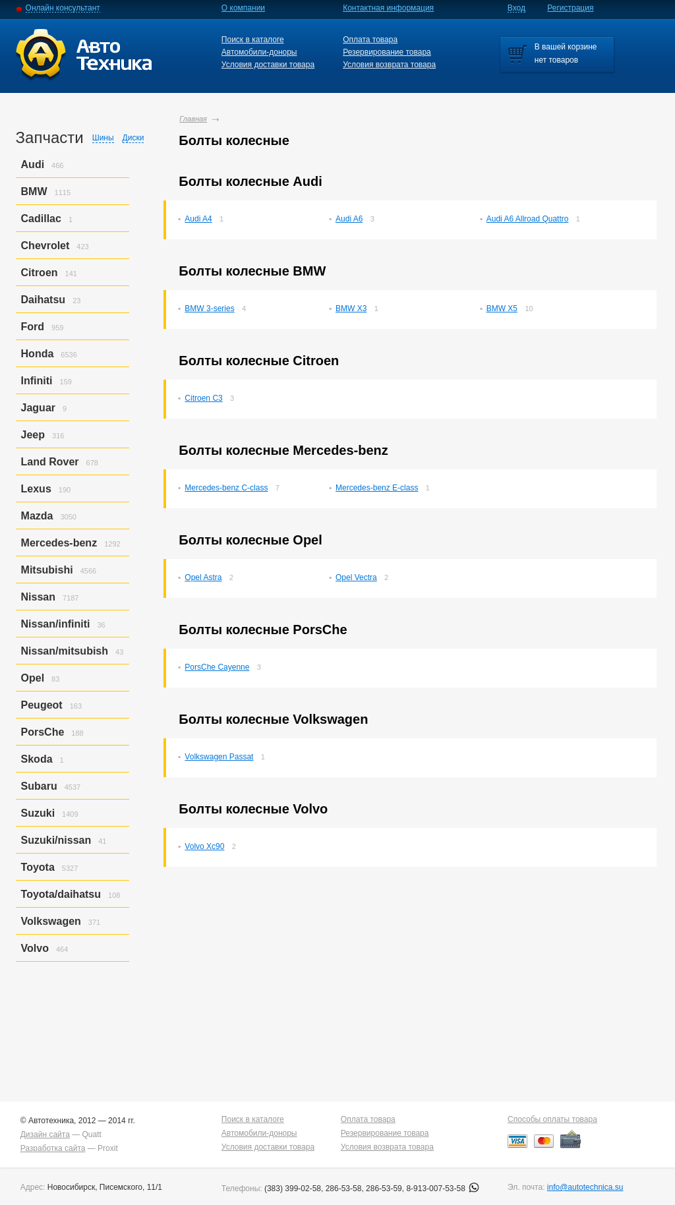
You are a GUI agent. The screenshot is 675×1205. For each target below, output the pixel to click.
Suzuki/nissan (56, 840)
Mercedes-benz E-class (377, 487)
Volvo (35, 948)
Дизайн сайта (45, 1134)
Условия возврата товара (389, 64)
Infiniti (37, 380)
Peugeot (42, 705)
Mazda (37, 515)
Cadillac (41, 218)
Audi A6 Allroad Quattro (527, 218)
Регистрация (570, 8)
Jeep (33, 434)
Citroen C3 (203, 398)
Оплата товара (370, 39)
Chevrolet (45, 245)
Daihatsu (43, 299)
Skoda (37, 759)
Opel (33, 678)
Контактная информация (388, 8)
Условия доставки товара (267, 64)
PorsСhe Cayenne (217, 667)
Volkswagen (51, 921)
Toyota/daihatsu (61, 894)
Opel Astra (203, 577)
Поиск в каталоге (252, 39)
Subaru (39, 786)
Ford (33, 326)
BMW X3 (351, 308)
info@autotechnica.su (585, 1187)
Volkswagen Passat (219, 756)
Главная (193, 119)
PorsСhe (43, 732)
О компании (243, 8)
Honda (37, 353)
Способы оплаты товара (552, 1119)
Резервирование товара (387, 52)
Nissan (38, 596)
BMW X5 (501, 308)
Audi (33, 164)
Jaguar (38, 407)
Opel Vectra (356, 577)
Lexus (36, 488)
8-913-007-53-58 (442, 1188)
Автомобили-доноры (259, 52)
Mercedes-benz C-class (226, 487)
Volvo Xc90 (204, 846)
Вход (516, 8)
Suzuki (38, 813)
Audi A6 (349, 218)
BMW (34, 191)
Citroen (39, 272)
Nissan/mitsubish (64, 651)
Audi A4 (198, 218)
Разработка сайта (53, 1148)
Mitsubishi (47, 569)
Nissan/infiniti (55, 624)
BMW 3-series (209, 308)
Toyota (38, 867)
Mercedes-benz (59, 542)
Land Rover (50, 461)
